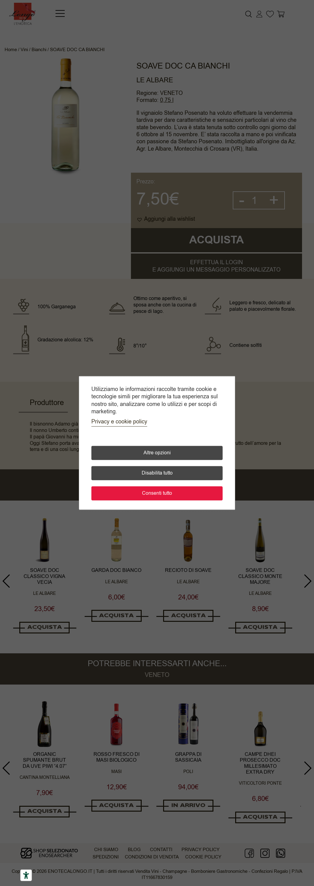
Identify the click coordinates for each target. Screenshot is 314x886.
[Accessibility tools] (26, 875)
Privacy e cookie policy (119, 422)
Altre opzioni (157, 453)
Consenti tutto (157, 493)
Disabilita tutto (157, 473)
